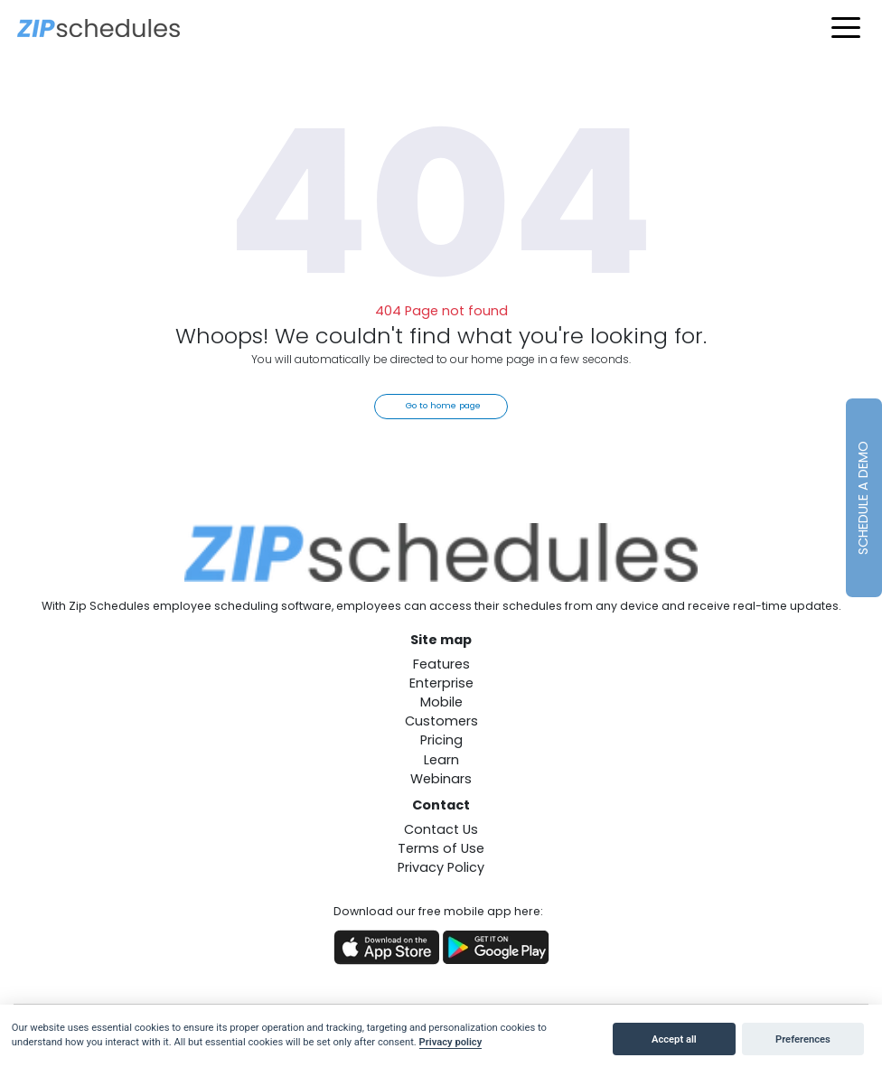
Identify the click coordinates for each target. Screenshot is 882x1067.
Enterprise (441, 683)
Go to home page (443, 405)
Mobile (441, 702)
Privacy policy (451, 1042)
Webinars (441, 779)
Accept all (674, 1039)
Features (441, 664)
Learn (441, 760)
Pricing (441, 740)
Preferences (802, 1039)
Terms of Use (441, 848)
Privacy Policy (441, 867)
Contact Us (441, 829)
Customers (441, 721)
